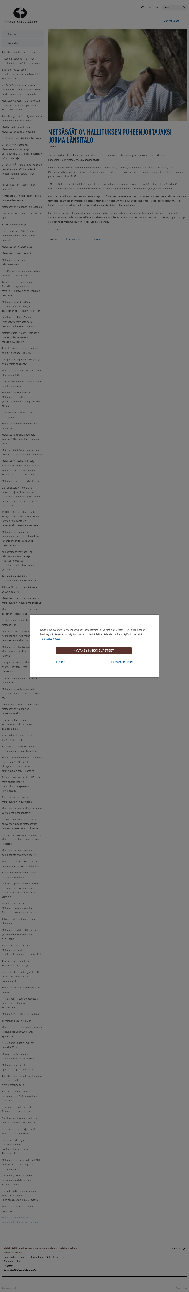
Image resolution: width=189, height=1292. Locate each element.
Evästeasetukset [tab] (122, 662)
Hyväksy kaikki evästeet (93, 650)
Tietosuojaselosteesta (52, 638)
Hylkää (60, 662)
